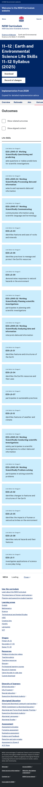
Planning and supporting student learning (17, 598)
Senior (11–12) (7, 647)
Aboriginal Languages (10, 716)
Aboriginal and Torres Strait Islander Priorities (19, 710)
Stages (5, 638)
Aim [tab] (29, 102)
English (4, 605)
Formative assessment (10, 730)
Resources (6, 651)
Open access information (10, 770)
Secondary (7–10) (8, 644)
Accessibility (27, 767)
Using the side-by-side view (12, 673)
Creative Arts (7, 621)
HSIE (4, 618)
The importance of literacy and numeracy (17, 595)
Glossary (5, 663)
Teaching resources (9, 660)
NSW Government (28, 776)
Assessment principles (10, 727)
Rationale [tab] (18, 102)
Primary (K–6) (7, 641)
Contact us (6, 776)
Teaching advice (8, 657)
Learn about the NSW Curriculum (14, 592)
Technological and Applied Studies (15, 614)
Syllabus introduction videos (12, 654)
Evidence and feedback (10, 736)
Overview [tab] (6, 102)
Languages (6, 627)
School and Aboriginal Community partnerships (19, 704)
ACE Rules (6, 745)
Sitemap (5, 767)
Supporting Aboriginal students (13, 696)
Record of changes (9, 670)
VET (3, 630)
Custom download (8, 676)
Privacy (26, 577)
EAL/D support (7, 690)
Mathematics (7, 608)
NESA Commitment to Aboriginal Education (18, 707)
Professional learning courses (13, 667)
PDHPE (5, 624)
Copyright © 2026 (8, 782)
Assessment (7, 724)
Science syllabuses (9, 35)
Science (5, 611)
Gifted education (8, 687)
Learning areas (8, 602)
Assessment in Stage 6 (10, 742)
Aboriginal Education (11, 701)
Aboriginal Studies (8, 720)
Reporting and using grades (12, 739)
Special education (8, 693)
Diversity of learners (11, 684)
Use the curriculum (10, 589)
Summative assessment (10, 733)
